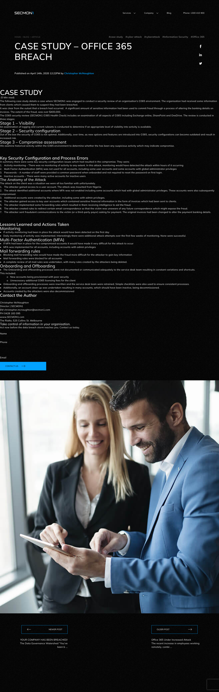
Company (148, 13)
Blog (169, 13)
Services (127, 13)
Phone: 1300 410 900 (193, 13)
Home (18, 37)
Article (35, 37)
